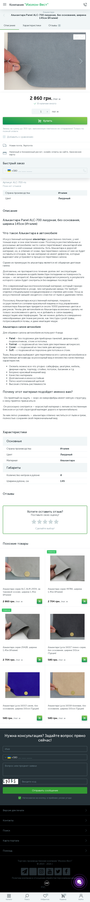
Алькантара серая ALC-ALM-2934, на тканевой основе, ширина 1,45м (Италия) (21, 592)
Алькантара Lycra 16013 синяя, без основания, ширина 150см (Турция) (21, 707)
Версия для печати (45, 810)
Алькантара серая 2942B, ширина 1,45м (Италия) (20, 649)
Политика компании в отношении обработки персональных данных (45, 878)
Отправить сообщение (45, 790)
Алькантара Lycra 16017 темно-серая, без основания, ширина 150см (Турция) (67, 650)
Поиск (45, 830)
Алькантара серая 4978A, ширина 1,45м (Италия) (65, 590)
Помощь (45, 850)
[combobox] (10, 170)
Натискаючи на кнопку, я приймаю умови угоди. (47, 798)
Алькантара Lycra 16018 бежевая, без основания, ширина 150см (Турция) (67, 707)
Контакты (45, 820)
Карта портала (45, 840)
